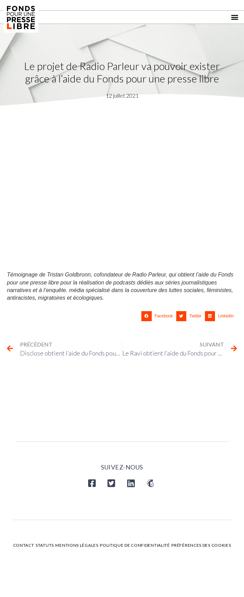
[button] (235, 17)
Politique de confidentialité (135, 545)
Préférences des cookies (201, 545)
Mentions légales (76, 545)
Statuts (45, 545)
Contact (23, 545)
